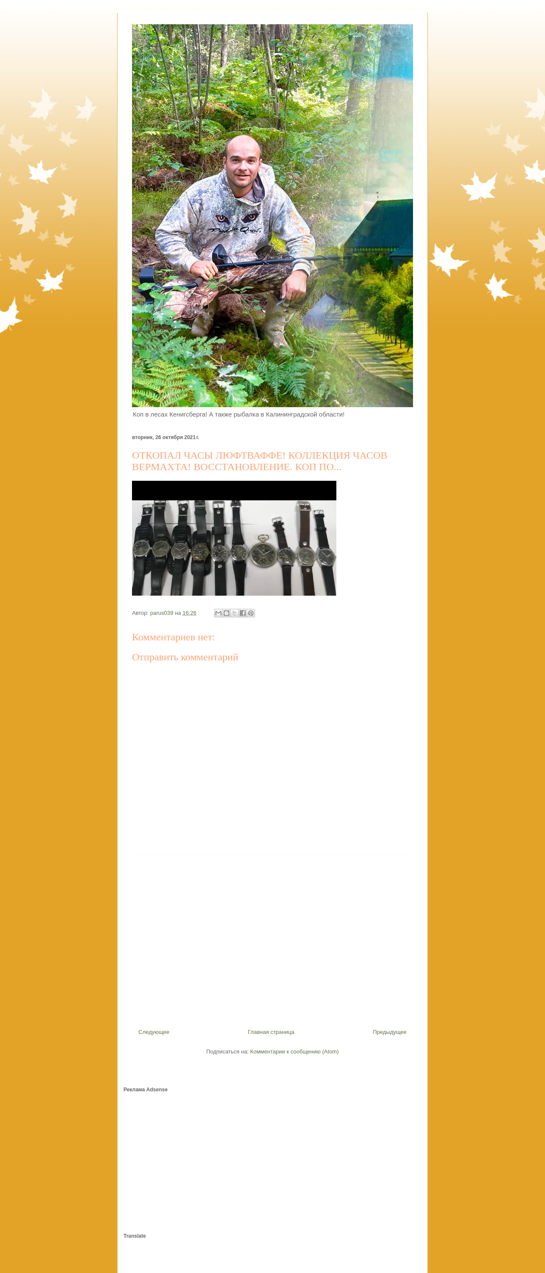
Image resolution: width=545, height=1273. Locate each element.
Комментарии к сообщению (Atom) (294, 1051)
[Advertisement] (272, 938)
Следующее (153, 1032)
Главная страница (271, 1032)
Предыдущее (390, 1032)
